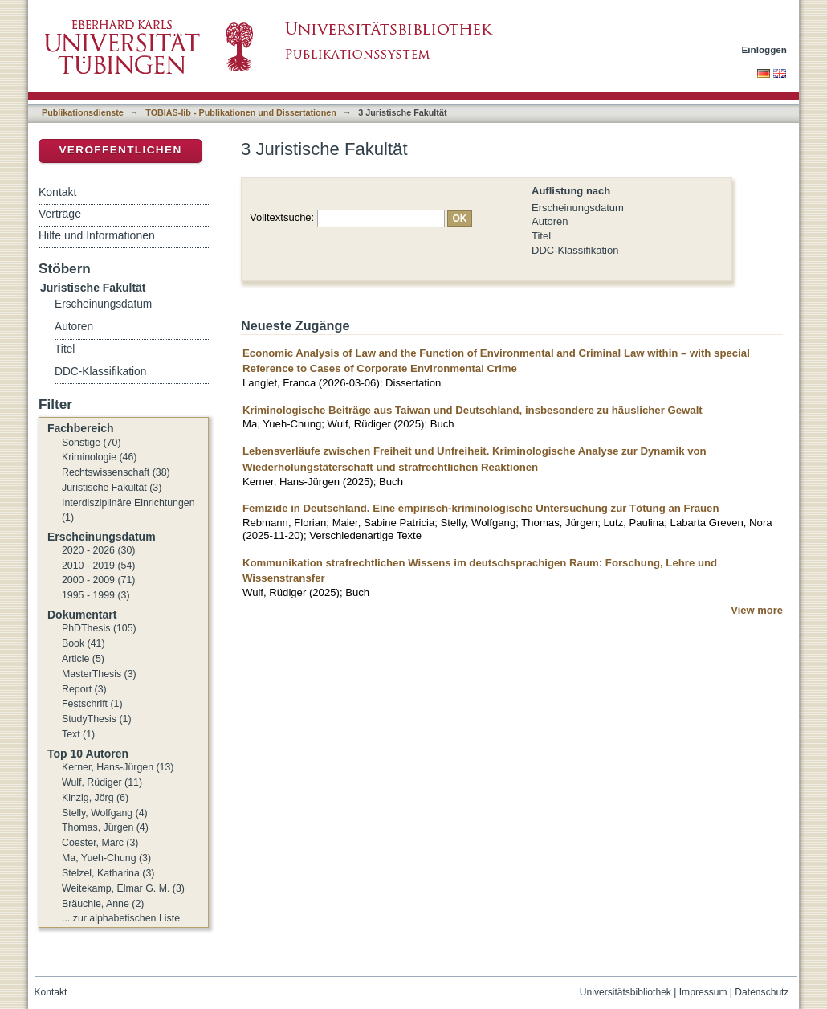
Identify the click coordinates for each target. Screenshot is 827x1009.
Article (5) (83, 658)
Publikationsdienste (83, 112)
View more (757, 610)
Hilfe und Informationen (97, 235)
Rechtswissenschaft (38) (116, 472)
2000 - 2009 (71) (98, 580)
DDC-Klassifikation (575, 250)
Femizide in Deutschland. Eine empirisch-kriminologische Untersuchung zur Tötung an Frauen (480, 508)
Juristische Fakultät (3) (111, 487)
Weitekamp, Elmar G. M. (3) (123, 888)
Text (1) (78, 734)
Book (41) (83, 643)
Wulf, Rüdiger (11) (102, 782)
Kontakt (57, 192)
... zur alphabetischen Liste (121, 918)
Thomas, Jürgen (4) (105, 827)
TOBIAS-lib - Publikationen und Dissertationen (240, 112)
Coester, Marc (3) (100, 842)
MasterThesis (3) (99, 674)
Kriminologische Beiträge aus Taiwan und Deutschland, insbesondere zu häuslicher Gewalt (472, 410)
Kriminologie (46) (99, 457)
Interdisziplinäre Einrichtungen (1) (128, 510)
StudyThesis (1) (97, 719)
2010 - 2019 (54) (98, 565)
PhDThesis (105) (99, 628)
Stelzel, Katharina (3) (108, 873)
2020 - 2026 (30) (98, 550)
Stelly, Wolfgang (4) (105, 813)
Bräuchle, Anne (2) (103, 903)
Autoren (550, 221)
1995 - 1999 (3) (96, 595)
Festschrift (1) (92, 703)
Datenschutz (761, 992)
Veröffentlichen (120, 150)
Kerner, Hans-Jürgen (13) (117, 767)
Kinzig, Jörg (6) (95, 797)
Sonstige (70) (91, 442)
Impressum (703, 992)
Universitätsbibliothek (625, 992)
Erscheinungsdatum (578, 208)
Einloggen (765, 49)
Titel (541, 236)
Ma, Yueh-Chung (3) (106, 858)
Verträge (60, 213)
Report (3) (84, 689)
